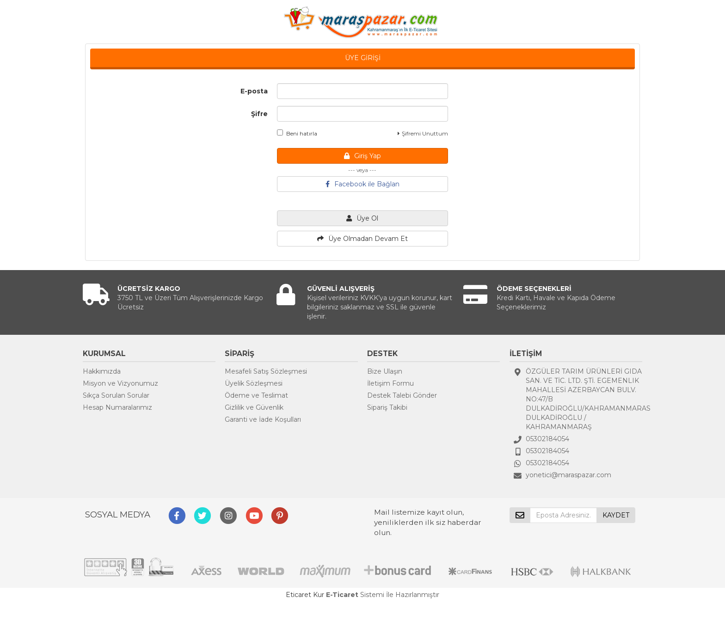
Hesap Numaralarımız (117, 407)
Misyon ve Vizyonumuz (120, 383)
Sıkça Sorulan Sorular (116, 395)
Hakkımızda (102, 371)
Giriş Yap (362, 156)
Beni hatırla (297, 133)
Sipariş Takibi (387, 407)
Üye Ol (362, 218)
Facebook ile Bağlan (362, 184)
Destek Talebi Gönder (402, 395)
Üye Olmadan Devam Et (362, 238)
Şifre (259, 114)
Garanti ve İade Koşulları (263, 419)
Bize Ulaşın (384, 371)
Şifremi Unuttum (423, 133)
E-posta (254, 91)
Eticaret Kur (305, 595)
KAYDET (615, 515)
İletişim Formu (390, 383)
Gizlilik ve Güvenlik (254, 407)
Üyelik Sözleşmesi (254, 383)
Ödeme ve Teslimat (256, 395)
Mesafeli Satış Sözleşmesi (266, 371)
